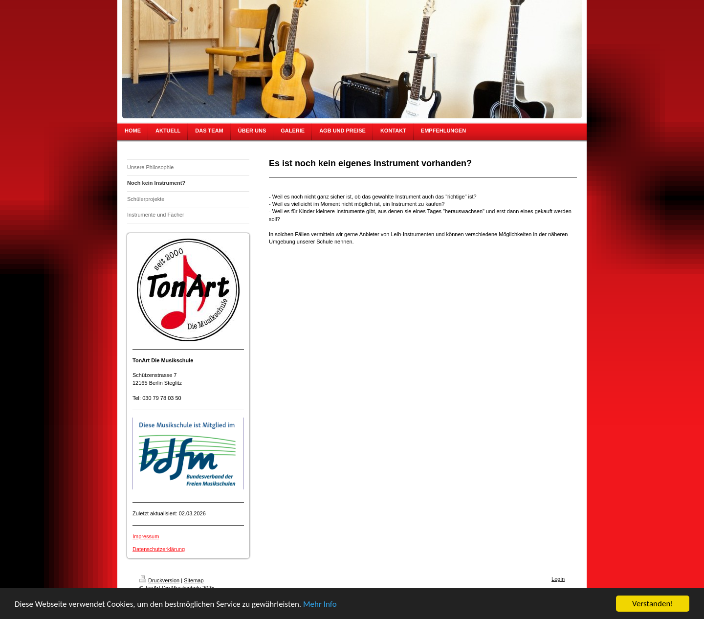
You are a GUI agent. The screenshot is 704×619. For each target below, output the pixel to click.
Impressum (145, 536)
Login (558, 579)
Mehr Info (320, 604)
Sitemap (193, 580)
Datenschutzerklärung (158, 549)
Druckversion (159, 580)
